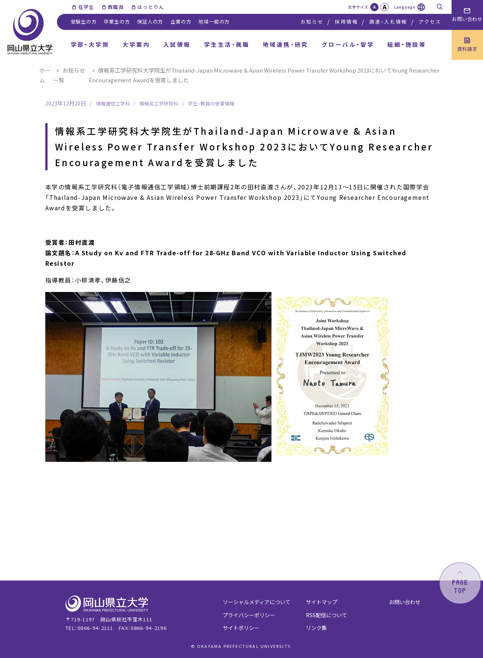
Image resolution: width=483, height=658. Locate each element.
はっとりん (150, 6)
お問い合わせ (404, 602)
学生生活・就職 (227, 44)
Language (405, 7)
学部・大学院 (90, 44)
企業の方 (180, 21)
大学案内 (136, 44)
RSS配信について (326, 615)
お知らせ (312, 21)
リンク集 (316, 627)
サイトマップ (321, 602)
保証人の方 (150, 21)
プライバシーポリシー (249, 615)
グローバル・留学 (348, 44)
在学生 (86, 6)
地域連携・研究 (286, 44)
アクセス (430, 21)
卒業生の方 (117, 21)
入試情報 (177, 44)
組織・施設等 (406, 44)
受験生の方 (84, 21)
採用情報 (346, 21)
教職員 (116, 6)
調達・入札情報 (388, 21)
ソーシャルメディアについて (257, 602)
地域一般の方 (214, 21)
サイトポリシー (241, 627)
